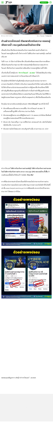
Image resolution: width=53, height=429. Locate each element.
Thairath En (44, 2)
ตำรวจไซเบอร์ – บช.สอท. (27, 72)
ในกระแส (42, 36)
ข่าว (38, 36)
